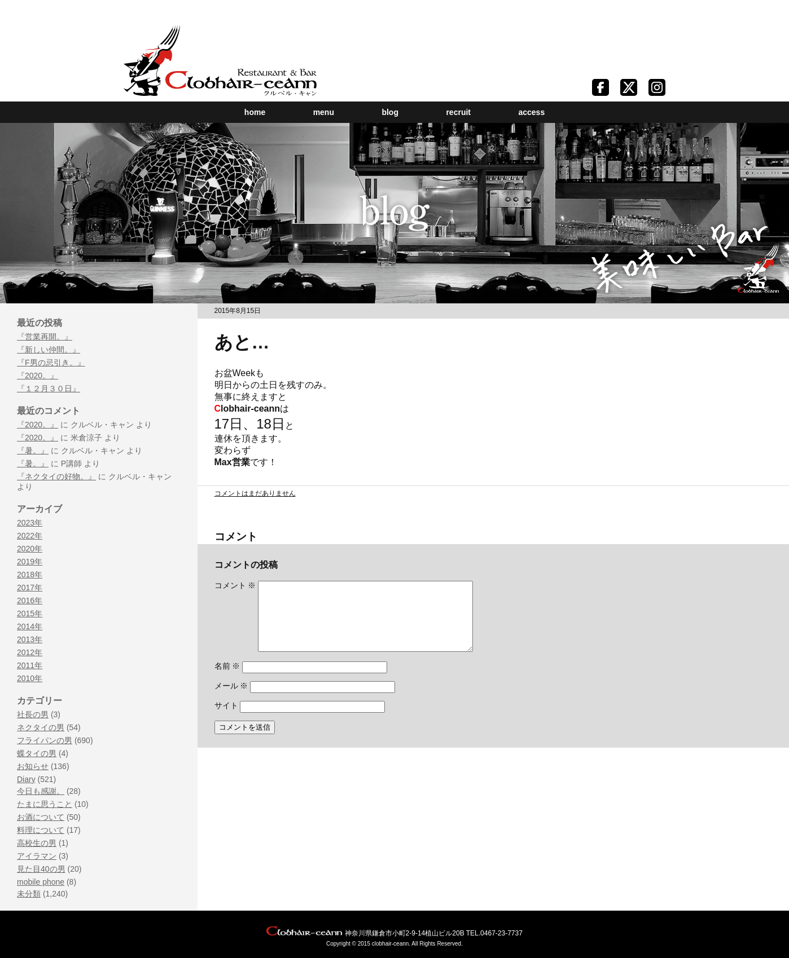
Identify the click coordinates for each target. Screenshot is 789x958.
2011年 (29, 665)
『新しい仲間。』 (48, 349)
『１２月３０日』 (48, 388)
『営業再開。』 (44, 336)
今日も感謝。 (40, 791)
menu (323, 112)
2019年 (29, 561)
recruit (458, 112)
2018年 (29, 574)
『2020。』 (37, 375)
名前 (227, 679)
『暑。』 (33, 450)
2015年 (29, 613)
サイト (226, 718)
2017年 (29, 587)
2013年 (29, 639)
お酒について (40, 817)
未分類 (29, 893)
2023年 (29, 522)
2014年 (29, 626)
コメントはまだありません (255, 493)
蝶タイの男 (36, 753)
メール (231, 699)
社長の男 (33, 714)
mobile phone (40, 881)
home (254, 112)
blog (390, 112)
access (531, 112)
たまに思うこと (44, 804)
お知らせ (33, 766)
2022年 (29, 535)
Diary (26, 779)
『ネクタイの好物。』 (56, 476)
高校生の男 (36, 842)
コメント (235, 585)
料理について (40, 830)
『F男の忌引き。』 (51, 362)
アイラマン (36, 855)
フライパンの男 (44, 740)
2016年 (29, 600)
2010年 (29, 678)
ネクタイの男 (40, 727)
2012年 (29, 652)
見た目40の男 (41, 868)
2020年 (29, 548)
